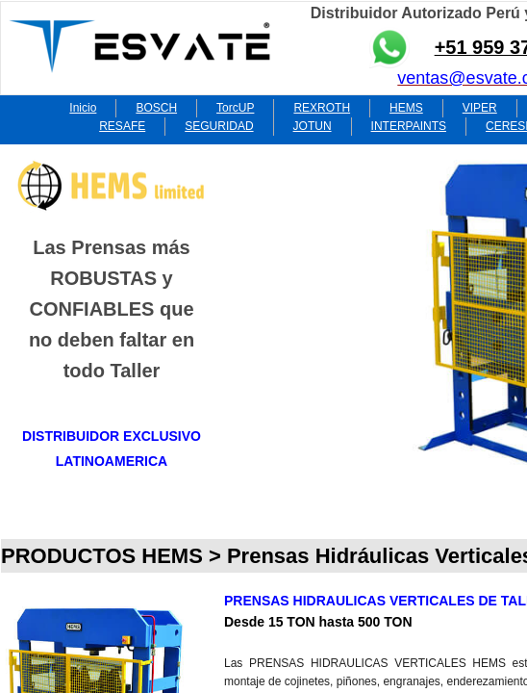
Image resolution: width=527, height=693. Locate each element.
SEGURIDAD (219, 126)
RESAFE (122, 126)
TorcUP (235, 108)
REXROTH (321, 108)
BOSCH (156, 108)
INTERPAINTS (408, 126)
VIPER (480, 108)
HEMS (406, 108)
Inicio (82, 108)
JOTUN (312, 126)
